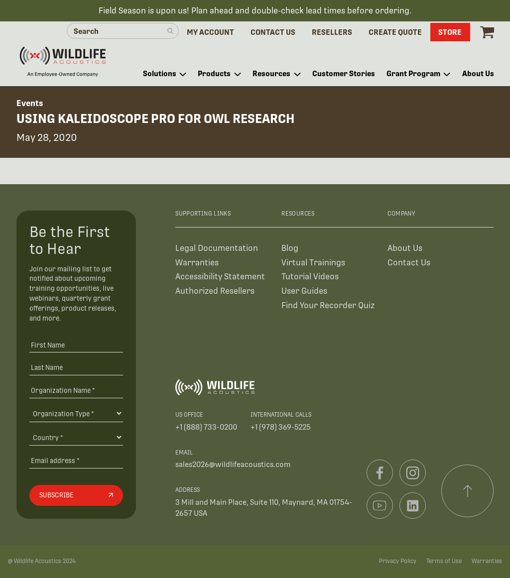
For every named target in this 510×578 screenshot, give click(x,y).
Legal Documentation (216, 248)
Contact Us (408, 262)
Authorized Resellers (215, 291)
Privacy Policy (397, 561)
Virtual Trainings (313, 262)
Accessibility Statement (220, 276)
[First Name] (76, 345)
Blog (289, 248)
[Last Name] (76, 367)
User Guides (304, 291)
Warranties (197, 262)
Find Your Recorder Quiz (328, 305)
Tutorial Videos (310, 276)
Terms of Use (444, 561)
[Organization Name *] (76, 390)
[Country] (76, 437)
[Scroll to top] (467, 490)
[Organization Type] (76, 413)
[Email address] (76, 461)
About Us (404, 248)
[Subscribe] (76, 495)
